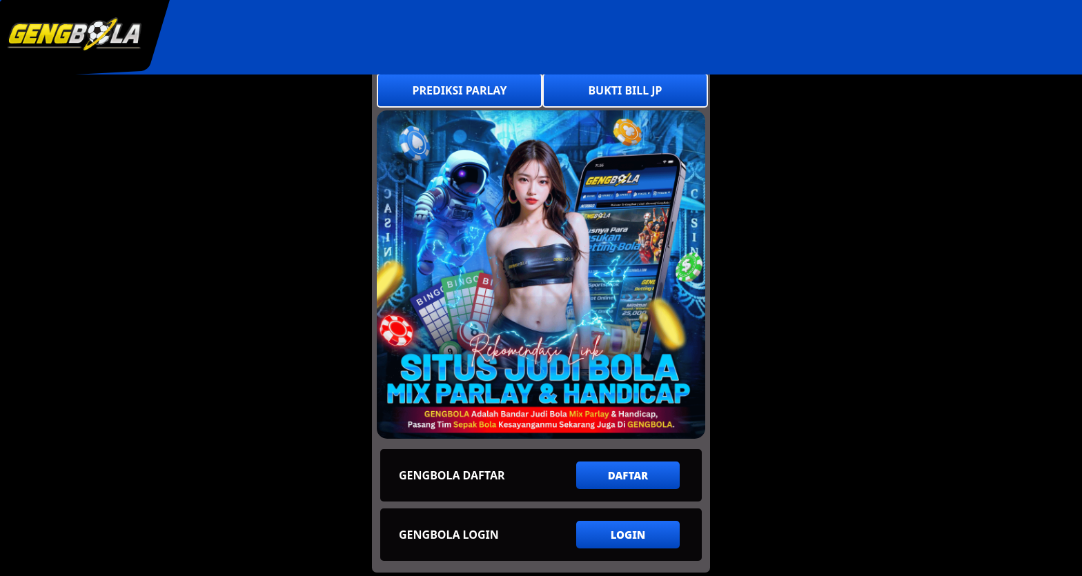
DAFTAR (628, 475)
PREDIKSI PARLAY (460, 90)
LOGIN (628, 535)
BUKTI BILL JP (625, 90)
